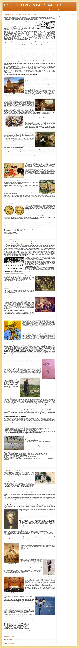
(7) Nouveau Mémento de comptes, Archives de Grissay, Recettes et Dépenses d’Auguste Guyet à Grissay (19, 229)
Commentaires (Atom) (11, 643)
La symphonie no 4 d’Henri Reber (12, 470)
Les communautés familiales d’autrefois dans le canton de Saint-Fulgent (21, 241)
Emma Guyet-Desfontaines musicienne (23, 621)
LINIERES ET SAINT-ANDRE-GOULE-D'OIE (34, 4)
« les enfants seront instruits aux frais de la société (31, 400)
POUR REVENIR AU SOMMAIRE (9, 235)
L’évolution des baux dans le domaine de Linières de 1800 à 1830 (20, 14)
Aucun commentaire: (15, 639)
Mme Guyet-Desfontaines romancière (22, 622)
